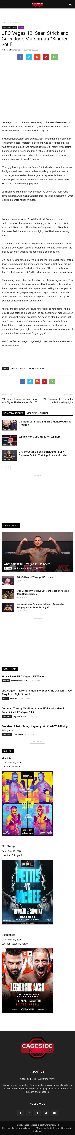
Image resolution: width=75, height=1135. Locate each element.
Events (5, 698)
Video (21, 27)
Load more (38, 741)
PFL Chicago (9, 846)
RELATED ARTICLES (13, 413)
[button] (70, 4)
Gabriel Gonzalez (12, 50)
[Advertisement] (37, 14)
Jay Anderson (19, 716)
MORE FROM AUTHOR (38, 413)
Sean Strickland (18, 368)
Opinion (6, 444)
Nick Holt (14, 698)
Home (4, 22)
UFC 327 (6, 757)
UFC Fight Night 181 (36, 368)
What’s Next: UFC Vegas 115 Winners (27, 564)
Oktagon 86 (8, 934)
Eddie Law (18, 734)
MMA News (7, 27)
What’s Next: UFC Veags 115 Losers (35, 577)
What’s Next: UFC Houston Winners (40, 436)
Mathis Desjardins (22, 568)
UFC (14, 27)
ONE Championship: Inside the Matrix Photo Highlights (58, 401)
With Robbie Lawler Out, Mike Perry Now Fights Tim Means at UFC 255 (19, 401)
